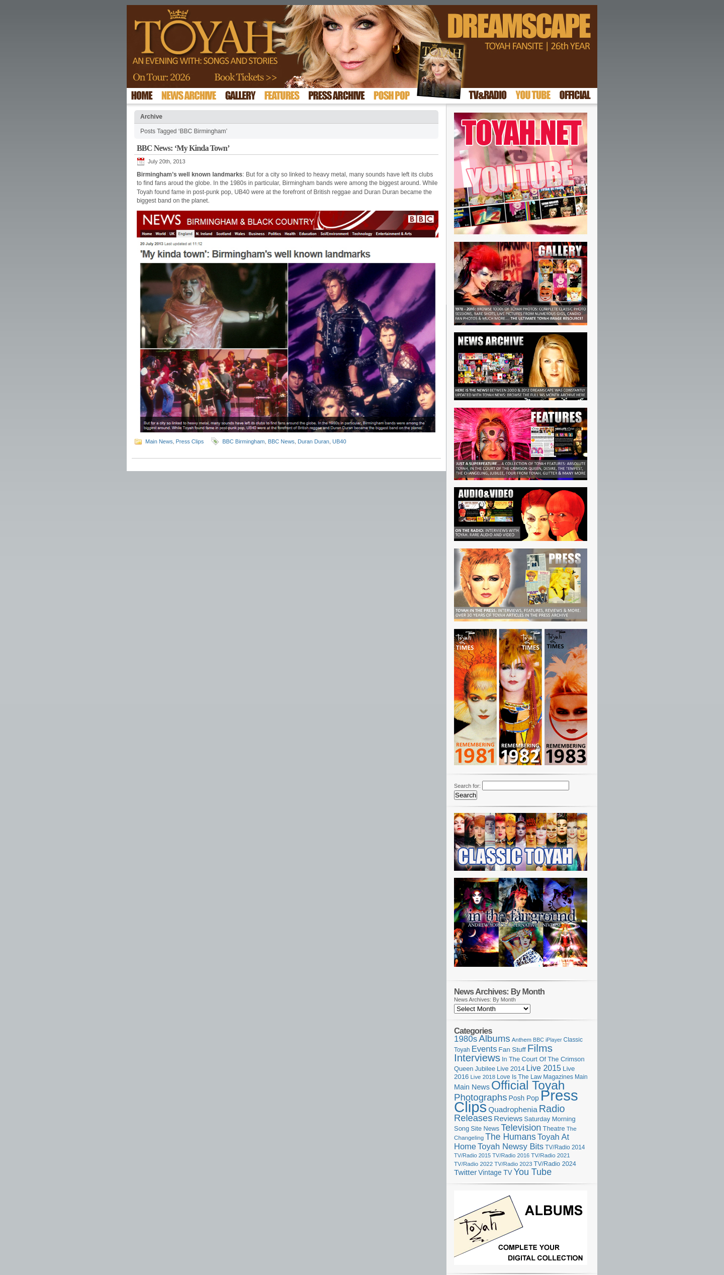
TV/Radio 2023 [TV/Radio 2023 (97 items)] (513, 1164)
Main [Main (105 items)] (581, 1076)
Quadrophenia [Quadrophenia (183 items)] (512, 1109)
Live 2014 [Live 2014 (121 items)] (511, 1068)
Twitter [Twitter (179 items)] (465, 1172)
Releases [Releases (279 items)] (473, 1118)
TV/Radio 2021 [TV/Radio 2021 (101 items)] (550, 1155)
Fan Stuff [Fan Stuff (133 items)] (512, 1049)
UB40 (339, 441)
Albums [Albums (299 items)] (494, 1038)
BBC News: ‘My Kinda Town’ (183, 148)
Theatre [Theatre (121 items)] (554, 1128)
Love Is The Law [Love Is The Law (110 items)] (519, 1076)
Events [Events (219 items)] (484, 1049)
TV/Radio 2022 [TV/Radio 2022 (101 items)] (473, 1164)
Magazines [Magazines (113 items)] (558, 1076)
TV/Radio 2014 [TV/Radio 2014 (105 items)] (565, 1147)
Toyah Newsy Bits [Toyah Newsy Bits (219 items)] (511, 1146)
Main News (158, 441)
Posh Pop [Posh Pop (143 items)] (524, 1098)
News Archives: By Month (485, 999)
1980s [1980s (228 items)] (465, 1039)
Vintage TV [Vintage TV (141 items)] (495, 1172)
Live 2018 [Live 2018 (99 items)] (483, 1077)
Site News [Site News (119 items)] (485, 1128)
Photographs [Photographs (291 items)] (480, 1097)
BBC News (281, 441)
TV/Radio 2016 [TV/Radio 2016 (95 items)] (510, 1155)
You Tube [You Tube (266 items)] (533, 1172)
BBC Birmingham (243, 441)
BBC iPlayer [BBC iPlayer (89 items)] (547, 1040)
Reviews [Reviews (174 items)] (508, 1118)
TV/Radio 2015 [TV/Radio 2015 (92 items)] (472, 1155)
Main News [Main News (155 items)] (472, 1087)
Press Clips (190, 441)
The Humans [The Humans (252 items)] (510, 1137)
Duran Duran (313, 441)
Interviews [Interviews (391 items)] (477, 1057)
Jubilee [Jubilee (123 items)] (485, 1068)
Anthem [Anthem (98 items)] (521, 1040)
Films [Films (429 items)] (540, 1048)
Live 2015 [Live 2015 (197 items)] (543, 1067)
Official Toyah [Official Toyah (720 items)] (528, 1085)
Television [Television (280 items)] (521, 1127)
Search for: (467, 786)
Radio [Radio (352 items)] (552, 1108)
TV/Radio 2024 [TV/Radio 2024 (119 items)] (554, 1163)
